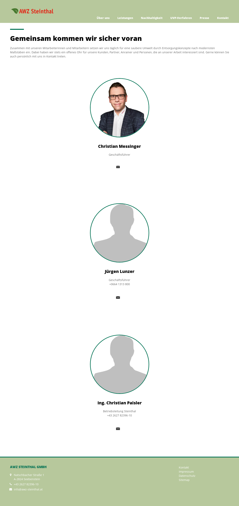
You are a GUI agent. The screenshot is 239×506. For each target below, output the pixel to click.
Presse (204, 18)
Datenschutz (187, 476)
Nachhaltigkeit (151, 18)
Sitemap (184, 480)
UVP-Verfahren (181, 18)
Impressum (186, 471)
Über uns (103, 18)
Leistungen (125, 18)
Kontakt (223, 18)
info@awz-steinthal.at (28, 489)
